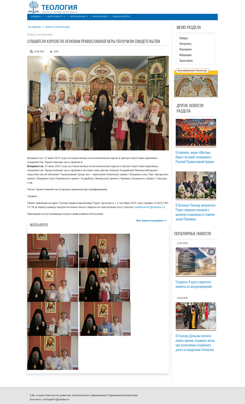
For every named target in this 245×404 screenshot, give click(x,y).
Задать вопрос (118, 16)
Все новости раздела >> (151, 220)
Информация (97, 16)
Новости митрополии (57, 26)
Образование (77, 16)
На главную (34, 26)
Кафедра (36, 16)
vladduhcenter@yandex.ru (149, 207)
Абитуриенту (55, 16)
